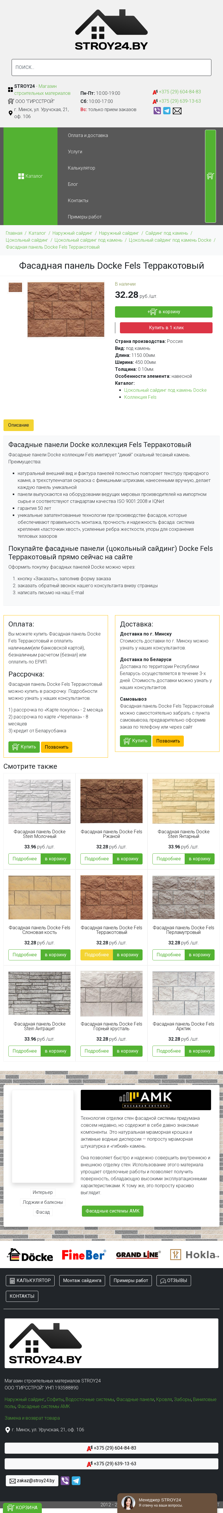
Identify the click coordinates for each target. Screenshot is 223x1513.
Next (215, 1255)
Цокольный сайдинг (27, 240)
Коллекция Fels (140, 397)
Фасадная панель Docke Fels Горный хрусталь (111, 1026)
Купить (24, 747)
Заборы (182, 1399)
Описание (18, 425)
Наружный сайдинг (73, 233)
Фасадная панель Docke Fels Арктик (183, 1026)
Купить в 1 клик (166, 327)
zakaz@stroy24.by (32, 1481)
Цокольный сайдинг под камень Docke (170, 240)
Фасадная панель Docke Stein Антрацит (40, 1026)
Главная (14, 233)
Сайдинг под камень (166, 233)
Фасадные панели (135, 1399)
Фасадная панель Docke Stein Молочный (40, 834)
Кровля (164, 1399)
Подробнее (24, 858)
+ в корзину (164, 312)
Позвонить (57, 747)
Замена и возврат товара (32, 1418)
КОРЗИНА (22, 1508)
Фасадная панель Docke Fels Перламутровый (183, 930)
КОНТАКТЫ (22, 1296)
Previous (8, 1255)
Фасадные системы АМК (113, 1211)
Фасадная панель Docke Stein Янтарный (184, 834)
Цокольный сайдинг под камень (89, 240)
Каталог (37, 233)
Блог (73, 184)
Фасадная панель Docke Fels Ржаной (111, 834)
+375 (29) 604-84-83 (176, 92)
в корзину (55, 858)
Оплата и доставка (88, 135)
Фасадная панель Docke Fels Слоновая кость (39, 930)
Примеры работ (85, 217)
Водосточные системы (90, 1399)
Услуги (75, 151)
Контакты (78, 200)
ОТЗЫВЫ (173, 1281)
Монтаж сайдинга (82, 1280)
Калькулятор (81, 168)
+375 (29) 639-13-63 (176, 101)
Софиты (55, 1399)
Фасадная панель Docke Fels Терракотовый (53, 247)
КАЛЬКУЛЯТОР (30, 1281)
